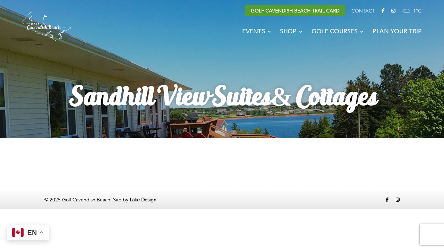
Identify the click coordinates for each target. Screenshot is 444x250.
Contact (363, 11)
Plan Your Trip (397, 32)
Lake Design (143, 200)
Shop (288, 32)
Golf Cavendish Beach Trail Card (295, 11)
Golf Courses (334, 32)
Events (253, 32)
